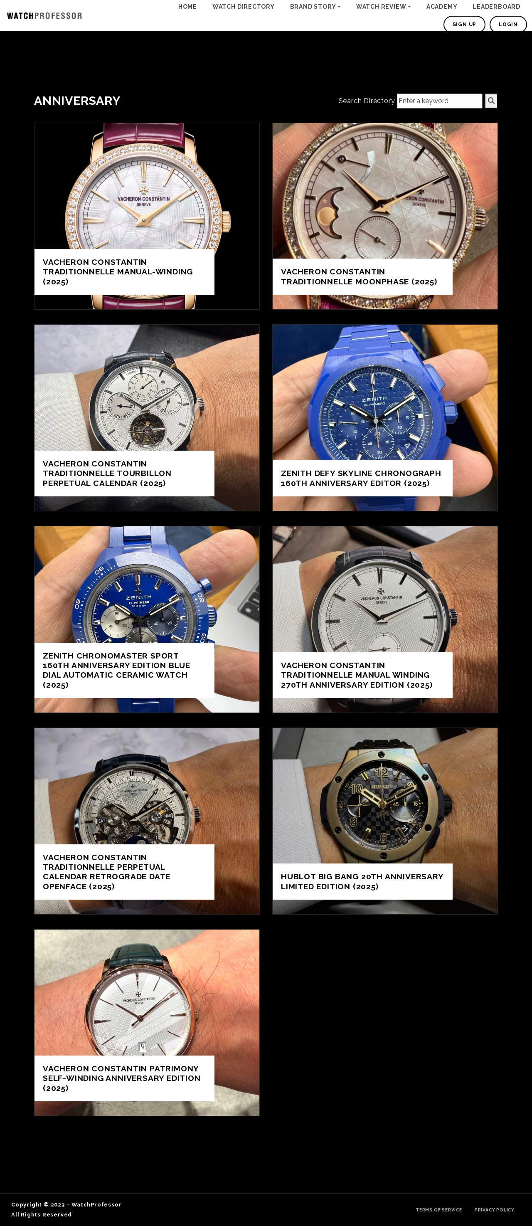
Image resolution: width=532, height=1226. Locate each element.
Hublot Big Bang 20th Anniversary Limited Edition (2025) (362, 881)
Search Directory (367, 101)
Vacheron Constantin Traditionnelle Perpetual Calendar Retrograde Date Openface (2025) (106, 872)
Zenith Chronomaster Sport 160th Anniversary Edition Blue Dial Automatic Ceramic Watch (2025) (116, 670)
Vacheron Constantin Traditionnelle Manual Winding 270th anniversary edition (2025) (357, 675)
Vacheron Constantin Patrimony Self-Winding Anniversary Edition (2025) (122, 1078)
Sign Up (465, 24)
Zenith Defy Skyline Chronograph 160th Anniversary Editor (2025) (361, 478)
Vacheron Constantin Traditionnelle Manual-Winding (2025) (118, 271)
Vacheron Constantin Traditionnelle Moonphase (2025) (359, 276)
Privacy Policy (495, 1209)
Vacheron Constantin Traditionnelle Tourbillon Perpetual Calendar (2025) (107, 473)
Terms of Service (439, 1209)
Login (508, 24)
